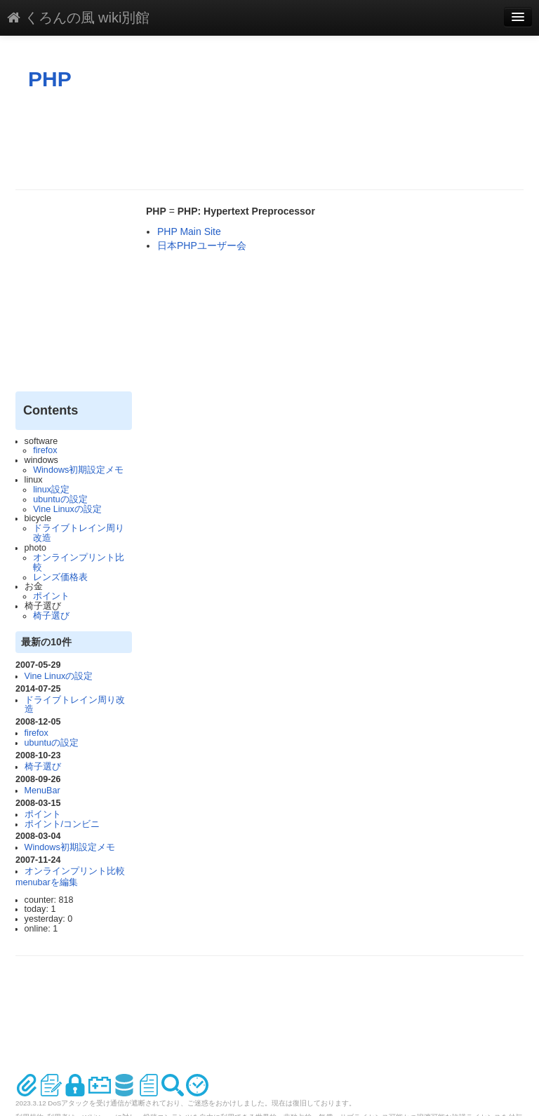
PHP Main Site (189, 231)
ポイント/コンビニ (62, 824)
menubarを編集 (46, 882)
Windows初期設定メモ (78, 470)
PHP (50, 78)
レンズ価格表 (60, 577)
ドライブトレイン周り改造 (78, 533)
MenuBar (42, 790)
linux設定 (51, 490)
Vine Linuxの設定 (67, 509)
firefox (45, 450)
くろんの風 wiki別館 (78, 17)
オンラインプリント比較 (78, 562)
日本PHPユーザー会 (201, 245)
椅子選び (51, 616)
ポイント (51, 596)
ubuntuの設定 (60, 499)
